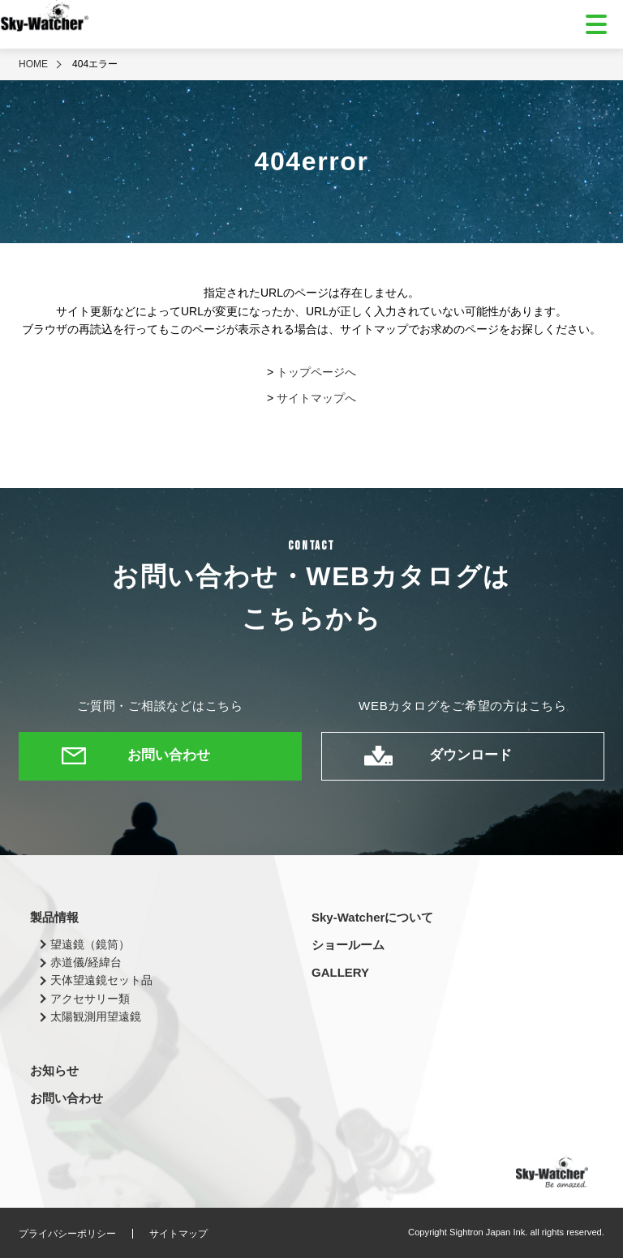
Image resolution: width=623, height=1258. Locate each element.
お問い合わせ (169, 755)
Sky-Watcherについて (372, 917)
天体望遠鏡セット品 (101, 979)
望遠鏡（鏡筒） (90, 944)
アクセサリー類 (90, 998)
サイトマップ (178, 1234)
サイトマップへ (316, 398)
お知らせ (54, 1070)
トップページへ (316, 372)
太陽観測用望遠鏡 (95, 1016)
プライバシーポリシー (67, 1234)
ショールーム (348, 945)
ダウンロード (470, 755)
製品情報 (54, 917)
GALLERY (340, 972)
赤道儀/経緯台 (86, 962)
